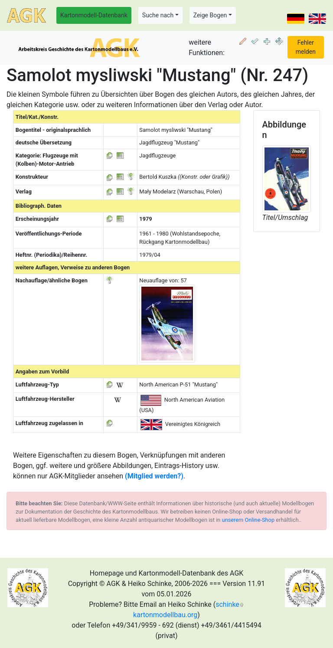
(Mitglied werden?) (154, 476)
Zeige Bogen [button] (210, 15)
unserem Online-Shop (248, 520)
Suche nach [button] (157, 15)
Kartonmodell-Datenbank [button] (93, 15)
